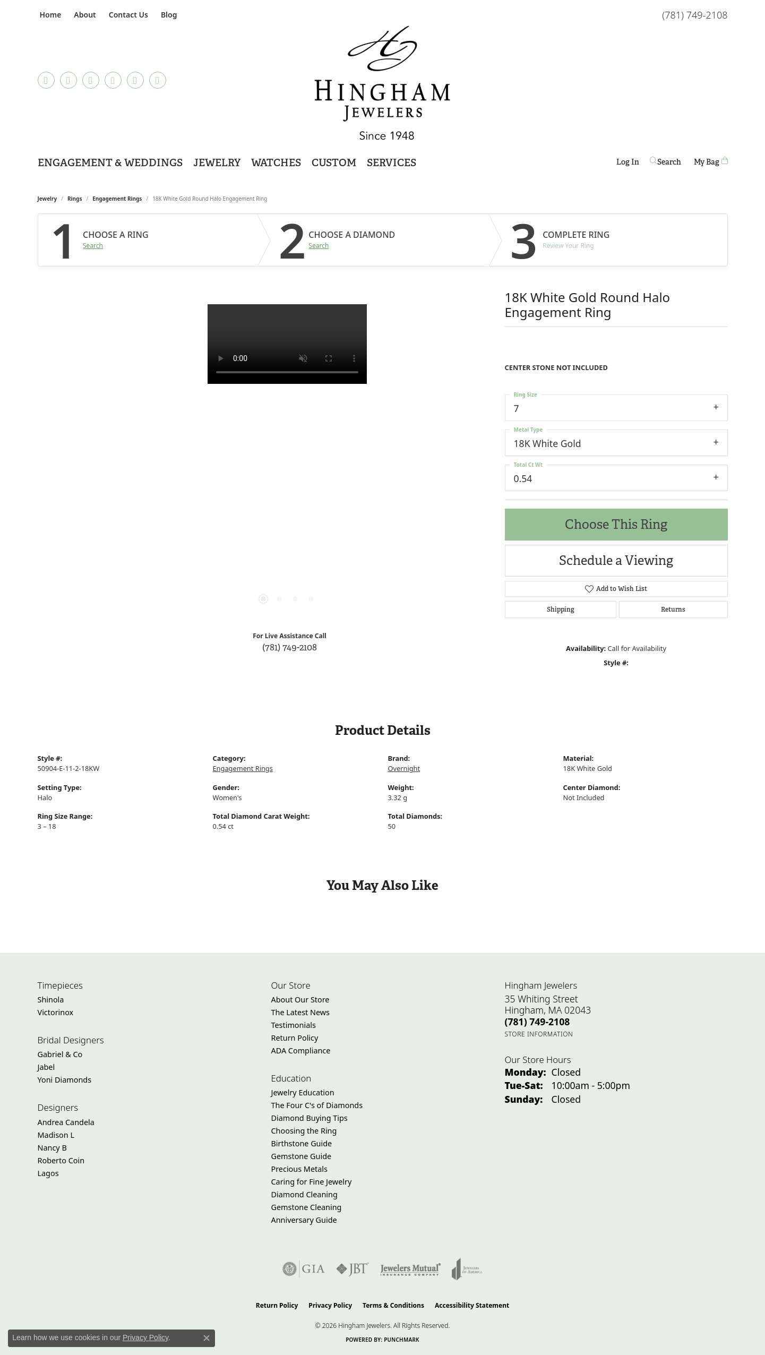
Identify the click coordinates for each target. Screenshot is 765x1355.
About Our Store (300, 999)
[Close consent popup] (206, 1338)
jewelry (47, 198)
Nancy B (52, 1148)
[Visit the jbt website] (352, 1269)
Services (391, 162)
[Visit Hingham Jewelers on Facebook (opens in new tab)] (46, 80)
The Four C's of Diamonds (317, 1105)
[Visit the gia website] (303, 1269)
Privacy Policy (330, 1305)
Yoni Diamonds (65, 1080)
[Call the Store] (537, 1021)
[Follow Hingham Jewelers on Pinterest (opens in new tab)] (113, 80)
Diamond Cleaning (304, 1194)
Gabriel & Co (60, 1054)
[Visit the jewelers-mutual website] (410, 1269)
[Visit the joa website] (467, 1269)
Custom (334, 162)
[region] (287, 463)
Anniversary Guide (304, 1220)
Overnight (404, 768)
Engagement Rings (117, 198)
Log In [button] (627, 163)
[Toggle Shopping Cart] (711, 161)
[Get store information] (539, 1034)
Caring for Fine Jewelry (311, 1182)
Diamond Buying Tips (309, 1118)
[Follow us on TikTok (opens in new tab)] (68, 80)
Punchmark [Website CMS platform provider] (401, 1339)
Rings (74, 198)
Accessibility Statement (472, 1305)
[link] (50, 14)
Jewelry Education (302, 1092)
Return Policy (295, 1038)
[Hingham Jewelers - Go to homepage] (382, 83)
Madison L (56, 1135)
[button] (84, 14)
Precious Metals (299, 1169)
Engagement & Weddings (110, 162)
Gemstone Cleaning (306, 1207)
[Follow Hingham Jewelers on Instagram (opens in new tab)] (90, 80)
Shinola (51, 999)
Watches (276, 162)
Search (93, 246)
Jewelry (216, 162)
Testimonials (293, 1025)
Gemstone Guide (301, 1156)
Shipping (560, 609)
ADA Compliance (301, 1050)
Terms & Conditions (393, 1305)
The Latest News (300, 1012)
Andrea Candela (66, 1122)
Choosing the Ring (304, 1131)
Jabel (46, 1067)
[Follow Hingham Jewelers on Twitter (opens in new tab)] (135, 80)
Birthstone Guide (301, 1143)
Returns (673, 609)
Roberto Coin (61, 1160)
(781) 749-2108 (289, 647)
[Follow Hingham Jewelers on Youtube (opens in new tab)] (157, 80)
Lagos (48, 1173)
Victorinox (56, 1012)
